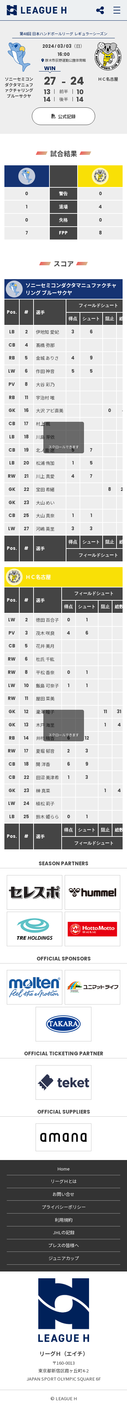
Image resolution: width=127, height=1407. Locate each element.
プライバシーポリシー (64, 1207)
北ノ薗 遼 (45, 450)
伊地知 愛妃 (47, 332)
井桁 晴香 (45, 738)
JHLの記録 (64, 1232)
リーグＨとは (63, 1181)
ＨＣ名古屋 (28, 576)
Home (63, 1168)
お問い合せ (63, 1194)
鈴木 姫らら (47, 816)
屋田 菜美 (45, 698)
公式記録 (67, 116)
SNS (100, 10)
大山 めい (45, 502)
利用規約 (63, 1220)
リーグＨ (36, 10)
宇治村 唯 (45, 397)
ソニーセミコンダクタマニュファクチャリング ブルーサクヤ (61, 289)
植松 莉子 (45, 803)
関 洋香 (43, 764)
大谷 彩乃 (45, 384)
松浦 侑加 (45, 463)
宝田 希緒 (45, 489)
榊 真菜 (43, 790)
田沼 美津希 (47, 777)
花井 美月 (45, 646)
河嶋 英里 (45, 528)
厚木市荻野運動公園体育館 (65, 60)
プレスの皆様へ (63, 1245)
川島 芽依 (45, 437)
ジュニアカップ (63, 1258)
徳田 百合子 (47, 620)
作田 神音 (45, 371)
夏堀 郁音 (45, 751)
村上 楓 (43, 423)
